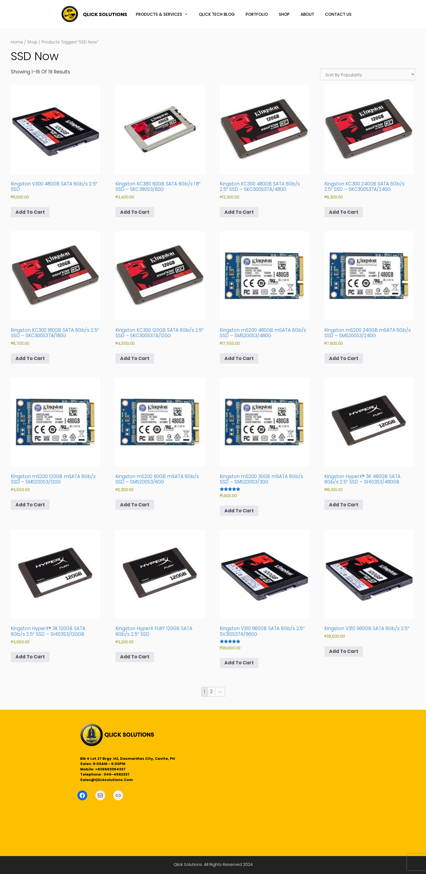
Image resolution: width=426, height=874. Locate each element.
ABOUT (307, 14)
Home (17, 42)
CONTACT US (338, 14)
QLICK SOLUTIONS (105, 14)
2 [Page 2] (211, 691)
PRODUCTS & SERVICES (164, 14)
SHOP (284, 14)
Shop (32, 42)
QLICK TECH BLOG (217, 14)
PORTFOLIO (257, 14)
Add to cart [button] (30, 212)
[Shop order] (367, 74)
